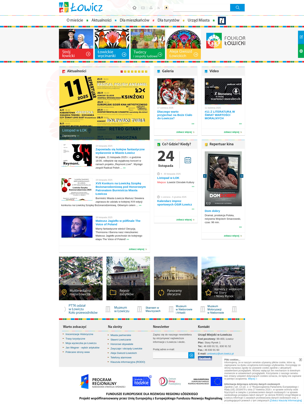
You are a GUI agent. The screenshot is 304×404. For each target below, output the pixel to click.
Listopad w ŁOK (74, 130)
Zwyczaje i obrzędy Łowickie (126, 348)
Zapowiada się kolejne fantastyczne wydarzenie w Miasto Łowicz (120, 151)
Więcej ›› (252, 378)
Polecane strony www (78, 352)
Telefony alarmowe (121, 357)
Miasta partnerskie (121, 335)
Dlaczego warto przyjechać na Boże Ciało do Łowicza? (174, 115)
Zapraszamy (70, 135)
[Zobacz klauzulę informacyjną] (286, 400)
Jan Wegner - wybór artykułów (82, 347)
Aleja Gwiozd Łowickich (124, 353)
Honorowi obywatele (122, 344)
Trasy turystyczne (75, 338)
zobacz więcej (136, 249)
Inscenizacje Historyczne (79, 334)
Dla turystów (168, 20)
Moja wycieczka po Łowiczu (81, 343)
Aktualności (101, 20)
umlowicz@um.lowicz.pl (220, 353)
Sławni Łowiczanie (121, 339)
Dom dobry (212, 210)
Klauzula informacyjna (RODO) (128, 361)
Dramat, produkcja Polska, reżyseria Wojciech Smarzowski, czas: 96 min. (223, 219)
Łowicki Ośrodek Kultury (175, 182)
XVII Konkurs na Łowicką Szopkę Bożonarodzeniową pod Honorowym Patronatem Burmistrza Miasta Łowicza (121, 188)
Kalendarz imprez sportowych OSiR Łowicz (174, 202)
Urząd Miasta (199, 20)
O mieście (75, 20)
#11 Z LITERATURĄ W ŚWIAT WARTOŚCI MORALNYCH (220, 115)
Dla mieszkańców (134, 20)
